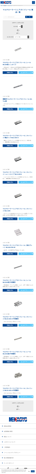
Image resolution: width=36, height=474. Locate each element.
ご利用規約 (7, 448)
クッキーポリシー (9, 464)
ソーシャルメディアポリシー (12, 453)
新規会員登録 (8, 427)
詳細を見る (10, 72)
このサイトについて (10, 443)
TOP (1, 5)
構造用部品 (5, 5)
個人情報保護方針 (9, 459)
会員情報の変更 (8, 432)
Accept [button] (33, 471)
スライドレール (10, 5)
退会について (8, 437)
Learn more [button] (4, 472)
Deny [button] (29, 471)
